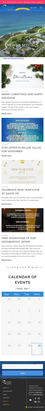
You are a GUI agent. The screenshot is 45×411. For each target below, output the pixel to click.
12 (36, 267)
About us (6, 388)
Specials (5, 401)
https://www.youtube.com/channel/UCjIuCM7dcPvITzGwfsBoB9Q (38, 401)
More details (22, 89)
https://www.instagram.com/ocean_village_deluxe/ (38, 398)
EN (32, 8)
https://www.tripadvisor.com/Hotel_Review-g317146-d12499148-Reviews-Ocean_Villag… (35, 401)
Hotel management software (13, 58)
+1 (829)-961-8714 (37, 394)
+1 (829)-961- (38, 392)
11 (32, 267)
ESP (35, 8)
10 (29, 267)
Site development (38, 407)
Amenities (6, 397)
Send (22, 373)
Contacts (6, 404)
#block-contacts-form (30, 400)
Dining (5, 394)
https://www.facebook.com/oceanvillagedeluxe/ (35, 398)
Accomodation (7, 391)
